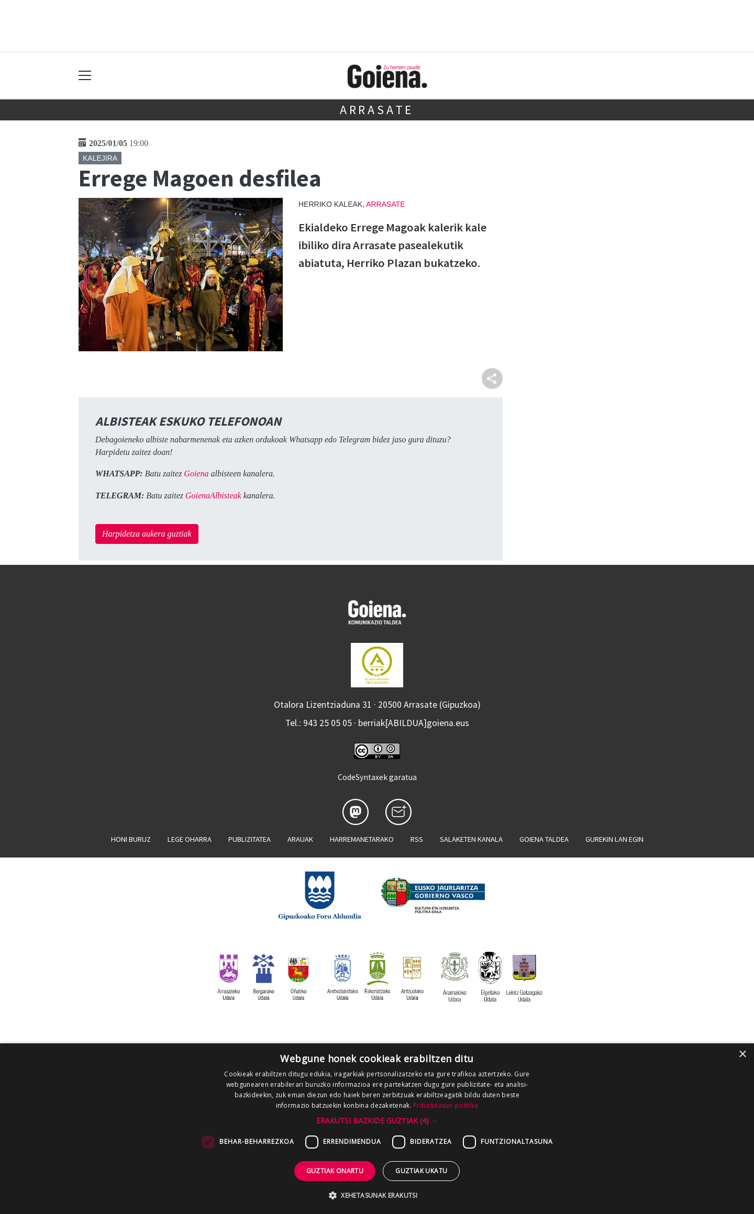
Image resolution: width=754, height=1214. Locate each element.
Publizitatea (249, 839)
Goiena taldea (544, 839)
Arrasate (377, 110)
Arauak (300, 839)
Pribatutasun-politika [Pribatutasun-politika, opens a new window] (445, 1105)
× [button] (742, 1055)
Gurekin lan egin (614, 839)
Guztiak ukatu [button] (421, 1170)
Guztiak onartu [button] (335, 1170)
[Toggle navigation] (85, 75)
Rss (417, 839)
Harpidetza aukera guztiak (147, 533)
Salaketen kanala (471, 839)
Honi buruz (131, 839)
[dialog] (377, 1128)
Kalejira (100, 158)
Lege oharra (190, 839)
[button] (377, 1120)
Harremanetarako (362, 839)
